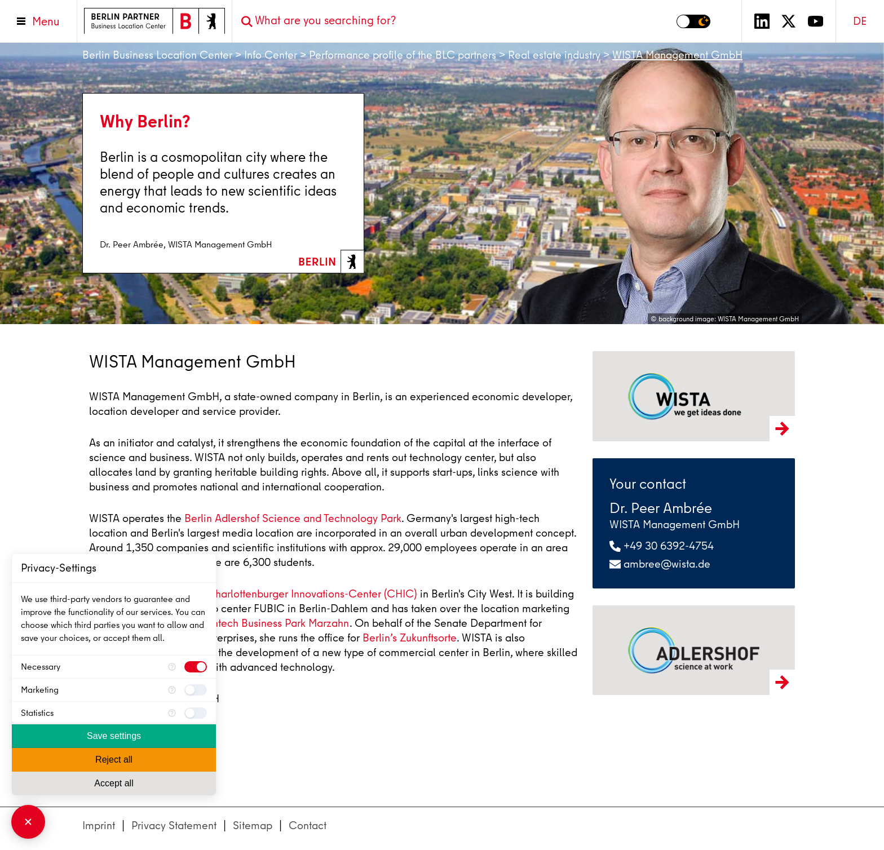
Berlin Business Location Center (157, 55)
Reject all (113, 759)
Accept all (113, 783)
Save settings (114, 736)
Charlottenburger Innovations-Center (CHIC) (312, 594)
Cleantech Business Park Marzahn (269, 623)
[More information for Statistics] (172, 713)
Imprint (98, 825)
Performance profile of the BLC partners (402, 55)
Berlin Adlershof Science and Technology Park (292, 518)
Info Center (270, 55)
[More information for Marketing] (172, 690)
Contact (307, 825)
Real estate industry (554, 55)
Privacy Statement (173, 825)
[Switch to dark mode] (693, 21)
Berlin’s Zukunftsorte (410, 638)
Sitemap (252, 825)
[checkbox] (195, 666)
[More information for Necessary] (172, 667)
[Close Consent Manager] (28, 822)
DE (860, 21)
